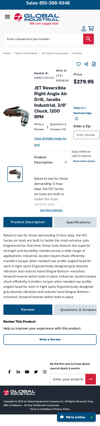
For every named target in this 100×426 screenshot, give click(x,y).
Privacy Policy (62, 409)
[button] (51, 159)
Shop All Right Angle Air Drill (50, 141)
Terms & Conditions (41, 409)
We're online (76, 417)
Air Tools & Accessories (55, 53)
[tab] (27, 222)
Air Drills (77, 53)
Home (6, 53)
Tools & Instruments (26, 53)
